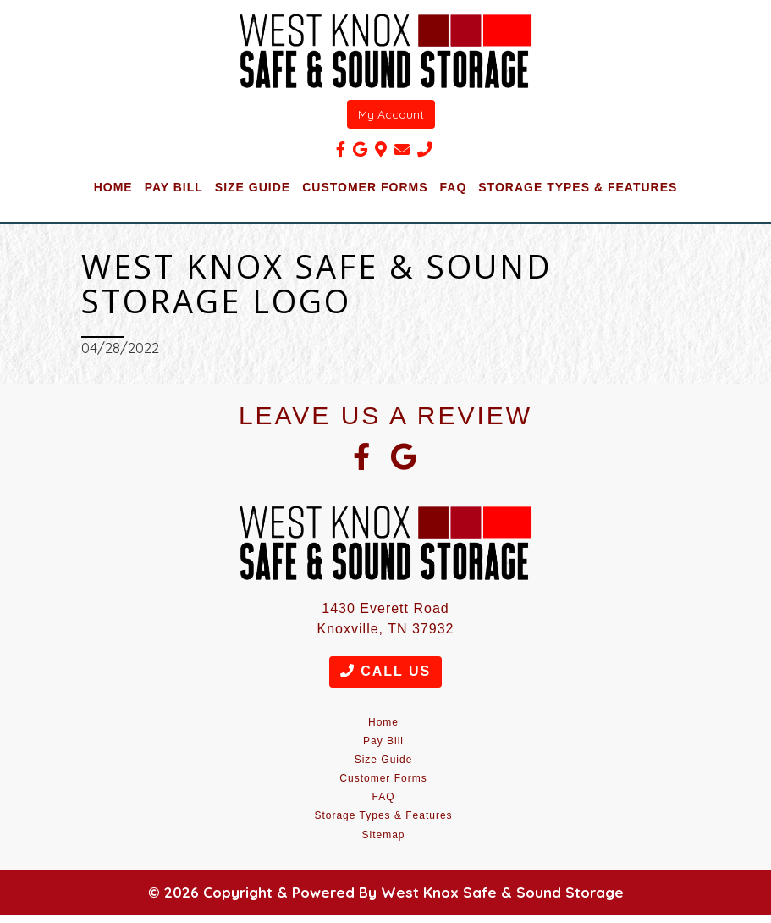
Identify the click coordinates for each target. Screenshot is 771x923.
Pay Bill (174, 187)
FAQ (453, 187)
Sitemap (383, 835)
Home (113, 187)
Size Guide (252, 187)
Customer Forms (364, 187)
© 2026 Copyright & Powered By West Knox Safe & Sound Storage (386, 892)
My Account (391, 114)
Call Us (385, 671)
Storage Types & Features (577, 187)
